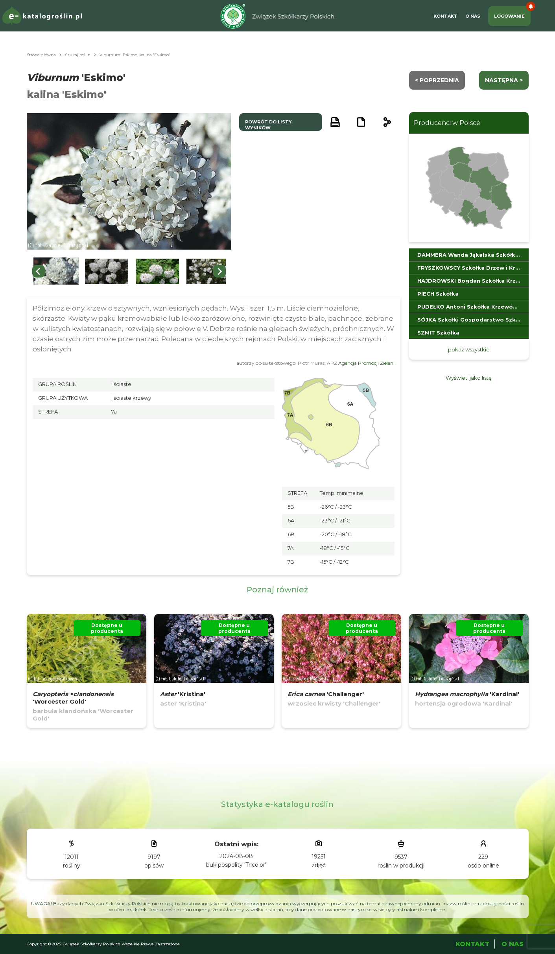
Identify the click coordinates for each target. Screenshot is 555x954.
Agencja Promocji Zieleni (366, 363)
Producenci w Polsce (447, 123)
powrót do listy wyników (268, 125)
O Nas (472, 16)
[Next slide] (219, 271)
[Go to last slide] (38, 271)
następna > (504, 80)
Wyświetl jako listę (469, 378)
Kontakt (445, 16)
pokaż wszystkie (469, 349)
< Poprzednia (437, 80)
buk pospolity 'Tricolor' (236, 864)
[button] (56, 271)
